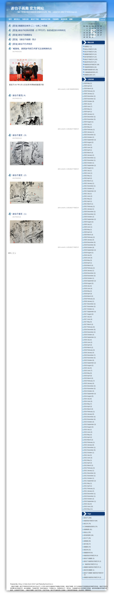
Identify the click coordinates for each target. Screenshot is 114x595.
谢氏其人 (17, 19)
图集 (70, 19)
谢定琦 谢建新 (89, 570)
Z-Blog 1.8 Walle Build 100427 (27, 584)
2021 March (88, 204)
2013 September (90, 424)
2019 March (88, 265)
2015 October (89, 360)
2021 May (88, 199)
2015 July (88, 368)
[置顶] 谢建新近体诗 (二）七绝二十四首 (29, 26)
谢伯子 (87, 518)
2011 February (89, 488)
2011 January (89, 491)
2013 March (88, 440)
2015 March (88, 378)
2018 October (89, 278)
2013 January (89, 445)
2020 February (89, 237)
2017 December (89, 304)
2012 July (88, 455)
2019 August (88, 252)
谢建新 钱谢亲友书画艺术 (92, 567)
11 (95, 30)
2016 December (89, 329)
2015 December (89, 355)
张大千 (87, 538)
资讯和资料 (88, 535)
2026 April (88, 86)
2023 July (88, 145)
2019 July (88, 255)
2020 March (88, 234)
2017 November (89, 306)
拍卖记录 (25, 19)
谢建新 (87, 547)
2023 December (89, 134)
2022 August (88, 168)
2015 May (88, 373)
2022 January (89, 183)
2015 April (88, 375)
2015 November (89, 358)
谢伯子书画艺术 (90, 59)
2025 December (89, 96)
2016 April (88, 345)
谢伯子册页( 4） (19, 95)
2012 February (89, 468)
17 (92, 33)
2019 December (89, 242)
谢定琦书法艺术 (90, 62)
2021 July (88, 193)
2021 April (88, 201)
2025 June (88, 106)
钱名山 (87, 532)
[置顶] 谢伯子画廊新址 (22, 35)
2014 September (90, 393)
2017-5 (93, 24)
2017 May (88, 322)
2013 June (88, 432)
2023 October (89, 137)
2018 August (88, 283)
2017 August (88, 314)
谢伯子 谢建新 (89, 558)
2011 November (89, 475)
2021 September (90, 191)
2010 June (88, 506)
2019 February (89, 268)
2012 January (89, 470)
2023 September (90, 140)
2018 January (89, 301)
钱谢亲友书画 (45, 19)
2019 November (89, 245)
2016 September (90, 337)
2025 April (88, 111)
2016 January (89, 352)
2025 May (88, 109)
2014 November (89, 388)
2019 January (89, 270)
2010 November (89, 496)
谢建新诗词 (88, 552)
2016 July (88, 340)
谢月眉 (87, 544)
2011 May (88, 483)
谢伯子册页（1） (20, 214)
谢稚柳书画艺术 (90, 54)
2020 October (89, 217)
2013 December (89, 417)
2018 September (90, 281)
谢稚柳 (87, 541)
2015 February (89, 381)
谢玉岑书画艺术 (90, 52)
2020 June (88, 227)
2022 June (88, 173)
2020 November (89, 214)
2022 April (88, 178)
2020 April (88, 232)
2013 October (89, 422)
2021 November (89, 186)
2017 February (89, 327)
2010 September (90, 501)
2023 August (88, 142)
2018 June (88, 288)
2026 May (88, 83)
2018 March (88, 296)
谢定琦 (87, 550)
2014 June (88, 401)
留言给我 (64, 19)
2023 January (89, 155)
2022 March (88, 181)
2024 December (89, 117)
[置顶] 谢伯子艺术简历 (22, 44)
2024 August (88, 122)
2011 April (88, 486)
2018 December (89, 273)
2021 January (89, 209)
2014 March (88, 409)
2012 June (88, 458)
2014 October (89, 391)
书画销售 (55, 19)
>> (96, 24)
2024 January (89, 132)
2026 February (89, 91)
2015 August (88, 365)
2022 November (89, 160)
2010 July (88, 504)
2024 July (88, 124)
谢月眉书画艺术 (90, 57)
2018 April (88, 293)
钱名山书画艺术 (90, 49)
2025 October (89, 101)
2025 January (89, 114)
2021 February (89, 206)
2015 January (89, 383)
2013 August (88, 427)
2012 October (89, 452)
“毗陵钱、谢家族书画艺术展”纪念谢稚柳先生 (32, 48)
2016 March (88, 347)
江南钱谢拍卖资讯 (91, 72)
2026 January (89, 93)
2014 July (88, 399)
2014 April (88, 406)
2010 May (88, 509)
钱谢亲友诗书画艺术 (91, 64)
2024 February (89, 129)
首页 (10, 19)
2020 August (88, 222)
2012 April (88, 463)
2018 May (88, 291)
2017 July (88, 317)
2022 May (88, 175)
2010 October (89, 499)
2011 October (89, 478)
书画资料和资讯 (90, 67)
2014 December (89, 386)
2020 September (90, 219)
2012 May (88, 460)
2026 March (88, 88)
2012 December (89, 447)
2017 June (88, 319)
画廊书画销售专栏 (91, 69)
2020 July (88, 224)
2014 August (88, 396)
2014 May (88, 404)
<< (89, 24)
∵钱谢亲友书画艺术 (91, 564)
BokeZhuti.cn (49, 584)
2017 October (89, 309)
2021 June (88, 196)
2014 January (89, 414)
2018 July (88, 286)
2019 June (88, 258)
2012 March (88, 465)
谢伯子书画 (35, 19)
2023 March (88, 152)
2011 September (90, 481)
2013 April (88, 437)
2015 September (90, 363)
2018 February (89, 299)
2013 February (89, 442)
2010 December (89, 493)
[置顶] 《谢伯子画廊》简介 (24, 39)
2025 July (88, 104)
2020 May (88, 229)
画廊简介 (88, 46)
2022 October (89, 163)
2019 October (89, 247)
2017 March (88, 324)
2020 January (89, 240)
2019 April (88, 263)
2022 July (88, 170)
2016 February (89, 350)
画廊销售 (88, 529)
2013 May (88, 434)
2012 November (89, 450)
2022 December (89, 158)
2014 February (89, 411)
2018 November (89, 275)
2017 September (90, 311)
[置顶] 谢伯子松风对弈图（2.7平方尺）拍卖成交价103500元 (39, 30)
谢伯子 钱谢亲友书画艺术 (92, 561)
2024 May (88, 127)
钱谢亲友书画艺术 (90, 521)
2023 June (88, 147)
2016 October (89, 334)
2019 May (88, 260)
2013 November (89, 419)
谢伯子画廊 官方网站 (27, 8)
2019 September (90, 250)
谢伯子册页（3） (20, 135)
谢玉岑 (87, 523)
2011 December (89, 473)
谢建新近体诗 (89, 75)
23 (90, 35)
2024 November (89, 119)
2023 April (88, 150)
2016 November (89, 332)
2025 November (89, 99)
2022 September (90, 165)
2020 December (89, 211)
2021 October (89, 188)
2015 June (88, 370)
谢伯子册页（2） (20, 175)
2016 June (88, 342)
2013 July (88, 429)
